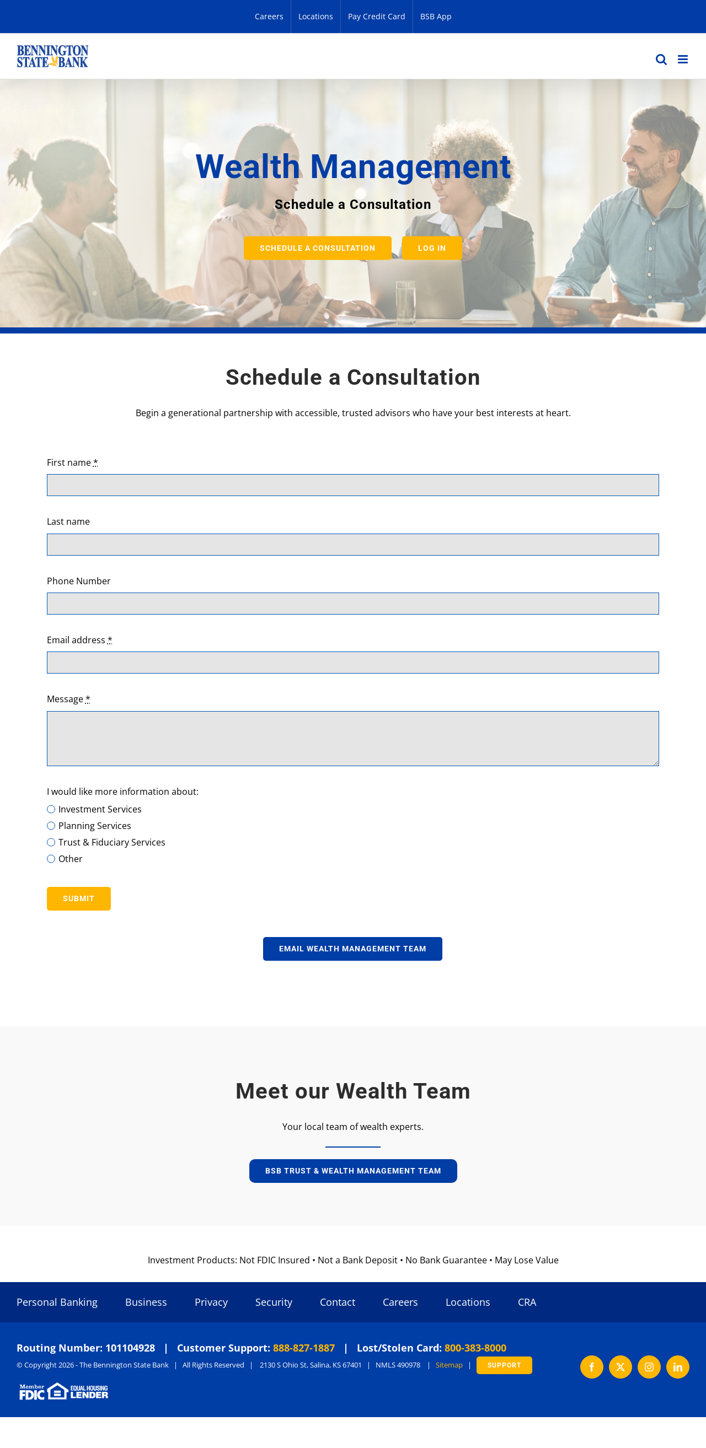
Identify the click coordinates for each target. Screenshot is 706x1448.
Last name (68, 521)
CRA (527, 1302)
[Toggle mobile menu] (683, 59)
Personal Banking (57, 1302)
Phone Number (79, 581)
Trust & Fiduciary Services (111, 842)
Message (68, 699)
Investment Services (100, 809)
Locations (468, 1302)
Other (70, 859)
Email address (80, 640)
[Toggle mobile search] (661, 59)
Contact (337, 1302)
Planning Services (94, 826)
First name (72, 462)
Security (273, 1302)
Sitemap (449, 1365)
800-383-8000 (475, 1347)
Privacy (211, 1302)
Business (146, 1302)
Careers (400, 1302)
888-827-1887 (304, 1347)
